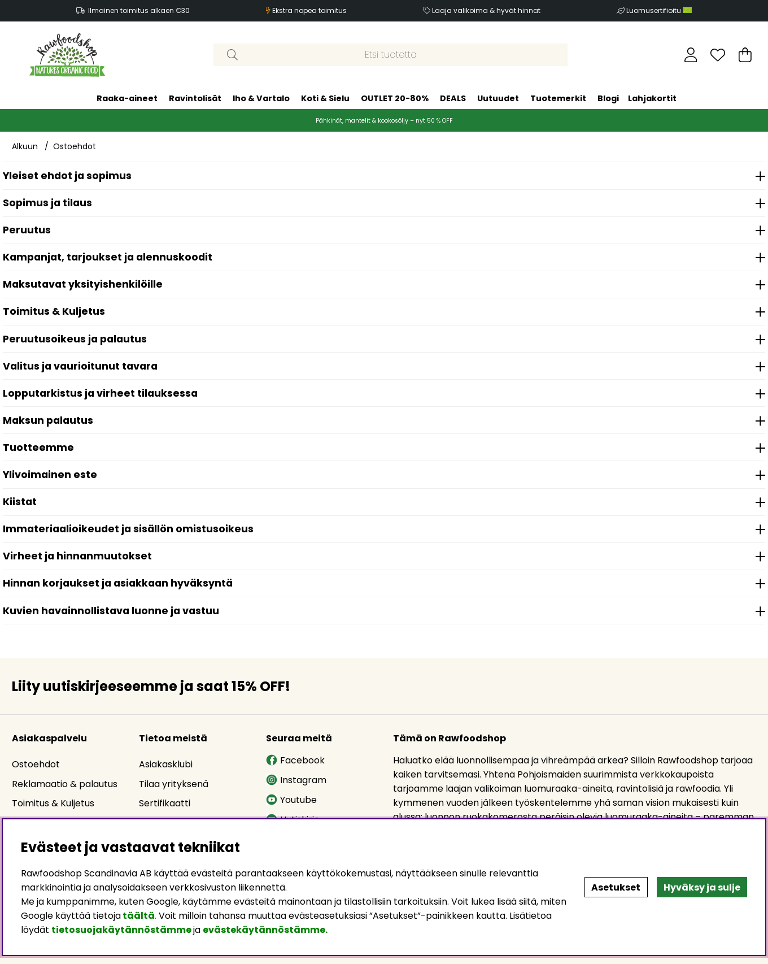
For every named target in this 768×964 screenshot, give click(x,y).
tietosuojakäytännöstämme (121, 929)
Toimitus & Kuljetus (53, 803)
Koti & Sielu (325, 98)
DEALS (453, 98)
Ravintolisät (195, 98)
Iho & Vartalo (261, 98)
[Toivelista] (718, 55)
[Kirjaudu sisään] (691, 55)
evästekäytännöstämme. (265, 929)
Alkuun (25, 146)
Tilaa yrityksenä (173, 784)
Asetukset (615, 887)
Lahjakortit (652, 98)
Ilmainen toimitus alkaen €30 (139, 10)
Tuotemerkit (558, 98)
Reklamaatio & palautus (64, 784)
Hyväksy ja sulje (702, 887)
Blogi (608, 98)
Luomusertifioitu (659, 10)
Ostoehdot (74, 146)
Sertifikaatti (164, 803)
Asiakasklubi (166, 764)
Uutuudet (498, 98)
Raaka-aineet (127, 98)
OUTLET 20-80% (395, 98)
